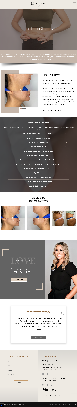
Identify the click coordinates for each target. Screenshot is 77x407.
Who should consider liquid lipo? (39, 122)
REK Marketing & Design (70, 404)
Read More (38, 337)
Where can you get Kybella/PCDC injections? (38, 134)
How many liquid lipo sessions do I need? (39, 181)
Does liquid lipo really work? (38, 186)
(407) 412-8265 (48, 364)
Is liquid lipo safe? (39, 173)
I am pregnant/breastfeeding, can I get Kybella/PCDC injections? (38, 164)
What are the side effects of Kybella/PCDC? (38, 151)
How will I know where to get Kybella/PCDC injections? (38, 160)
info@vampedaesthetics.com (52, 361)
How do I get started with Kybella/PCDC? (38, 168)
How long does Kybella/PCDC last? (38, 138)
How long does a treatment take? (38, 155)
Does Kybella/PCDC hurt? (38, 147)
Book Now (19, 280)
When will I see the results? (38, 142)
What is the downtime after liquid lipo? (38, 177)
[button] (21, 108)
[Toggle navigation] (74, 3)
